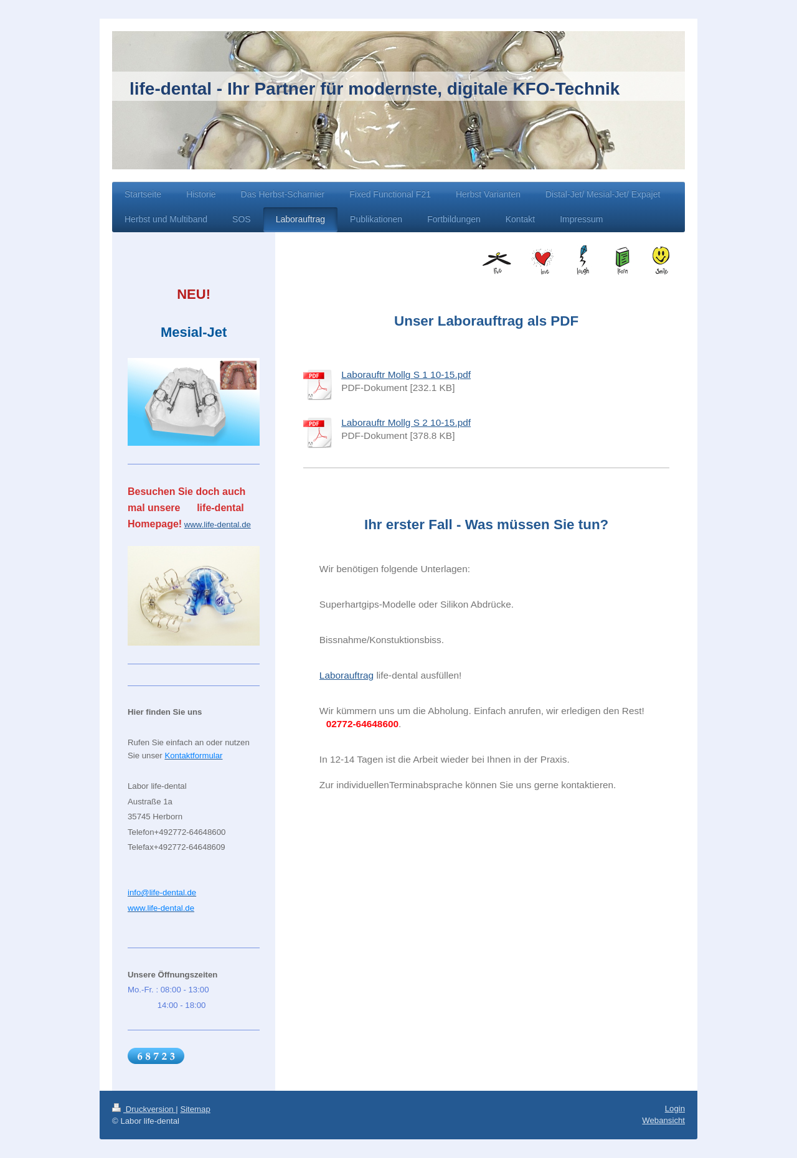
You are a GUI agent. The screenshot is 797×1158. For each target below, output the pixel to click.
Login (675, 1108)
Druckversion (144, 1109)
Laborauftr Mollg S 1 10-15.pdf (406, 374)
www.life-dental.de (217, 524)
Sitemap (195, 1109)
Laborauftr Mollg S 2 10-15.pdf (406, 422)
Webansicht (663, 1120)
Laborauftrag (346, 675)
